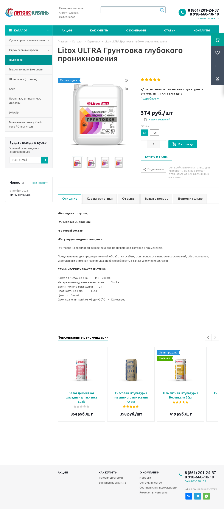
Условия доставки (111, 477)
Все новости (40, 182)
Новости (145, 477)
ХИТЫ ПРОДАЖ (20, 194)
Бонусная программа (112, 482)
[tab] (150, 98)
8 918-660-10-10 (204, 14)
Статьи (170, 30)
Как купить (99, 30)
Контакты (202, 30)
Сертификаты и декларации (158, 487)
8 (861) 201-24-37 (203, 10)
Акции (67, 30)
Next (215, 337)
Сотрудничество (151, 482)
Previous (208, 337)
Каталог (21, 30)
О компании (136, 30)
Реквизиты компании (154, 492)
